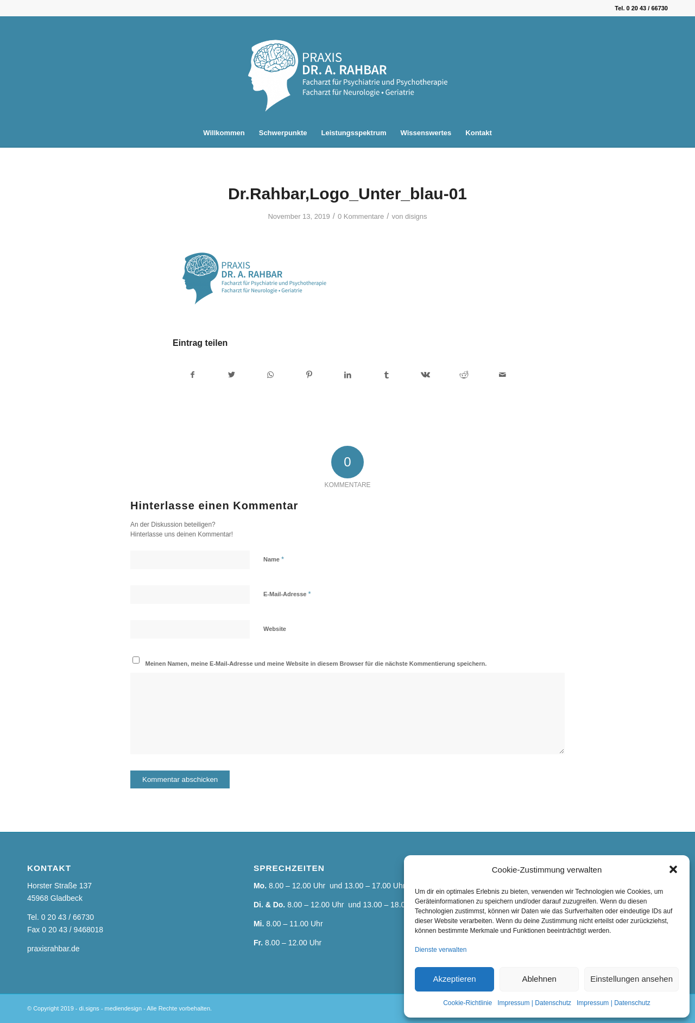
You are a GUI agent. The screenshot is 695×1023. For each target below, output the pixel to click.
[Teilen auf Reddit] (464, 374)
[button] (673, 869)
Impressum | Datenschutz (534, 1003)
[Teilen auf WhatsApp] (270, 374)
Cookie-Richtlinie (467, 1003)
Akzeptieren (454, 978)
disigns (416, 216)
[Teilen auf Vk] (425, 374)
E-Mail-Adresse (287, 594)
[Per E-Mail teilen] (503, 374)
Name (273, 559)
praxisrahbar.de (53, 948)
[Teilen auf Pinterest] (309, 374)
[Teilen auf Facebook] (192, 374)
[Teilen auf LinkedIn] (347, 374)
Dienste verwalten (440, 949)
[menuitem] (223, 133)
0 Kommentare (361, 216)
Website (274, 629)
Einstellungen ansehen (631, 978)
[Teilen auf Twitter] (231, 374)
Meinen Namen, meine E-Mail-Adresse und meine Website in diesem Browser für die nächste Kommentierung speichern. (316, 663)
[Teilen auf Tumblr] (387, 374)
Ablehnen (539, 978)
